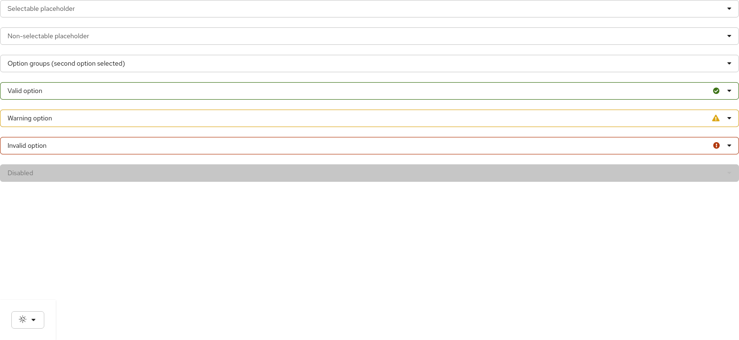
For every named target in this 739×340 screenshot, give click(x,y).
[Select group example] (369, 63)
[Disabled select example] (369, 173)
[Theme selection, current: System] (27, 320)
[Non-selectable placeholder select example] (369, 36)
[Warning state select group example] (369, 118)
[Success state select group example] (369, 91)
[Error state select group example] (369, 145)
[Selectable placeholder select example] (369, 8)
